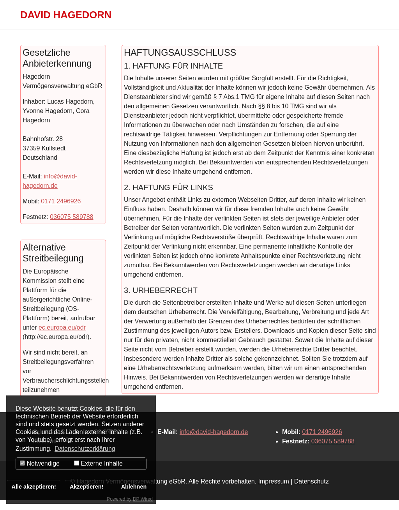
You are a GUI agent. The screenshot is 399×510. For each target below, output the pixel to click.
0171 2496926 (61, 210)
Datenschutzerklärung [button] (85, 448)
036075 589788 (71, 226)
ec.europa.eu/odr (62, 337)
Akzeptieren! (86, 487)
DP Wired (143, 499)
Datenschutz (311, 490)
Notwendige (40, 463)
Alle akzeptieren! (34, 487)
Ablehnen (134, 487)
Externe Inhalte (98, 463)
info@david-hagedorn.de (214, 441)
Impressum (273, 490)
